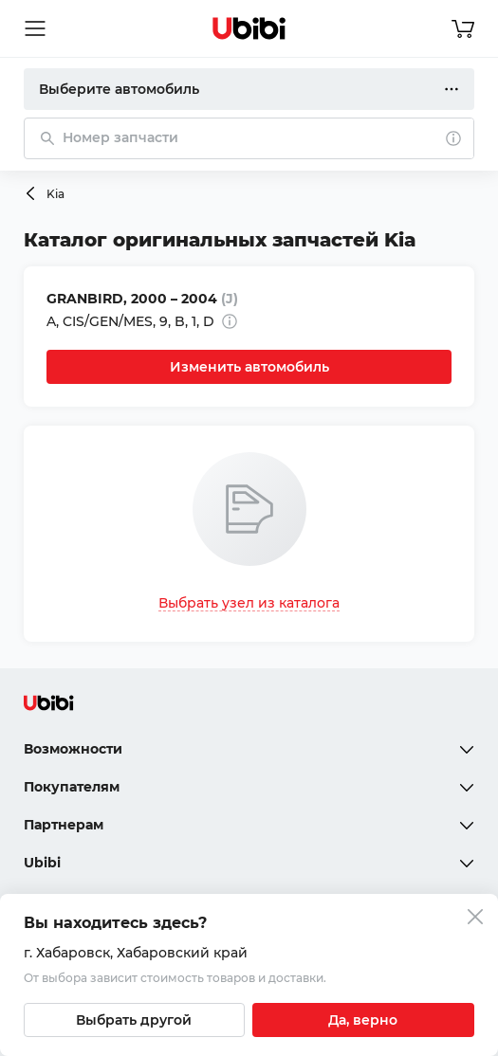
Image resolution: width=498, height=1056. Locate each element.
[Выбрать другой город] (134, 1020)
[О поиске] (453, 138)
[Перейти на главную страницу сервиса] (249, 28)
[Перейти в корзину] (463, 28)
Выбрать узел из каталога (249, 602)
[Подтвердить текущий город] (363, 1020)
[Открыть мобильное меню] (35, 28)
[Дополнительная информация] (229, 321)
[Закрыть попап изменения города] (475, 919)
